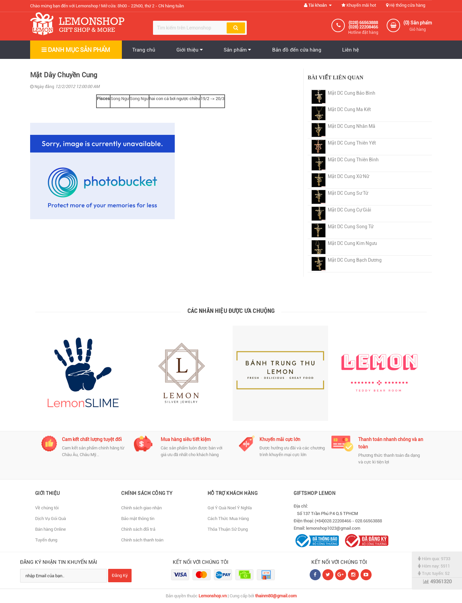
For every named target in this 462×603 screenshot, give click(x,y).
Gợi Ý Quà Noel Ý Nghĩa (230, 507)
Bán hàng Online (50, 529)
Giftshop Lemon (314, 493)
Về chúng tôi (47, 507)
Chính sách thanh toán (142, 539)
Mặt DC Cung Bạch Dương (355, 260)
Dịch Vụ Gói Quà (50, 518)
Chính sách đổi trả (138, 529)
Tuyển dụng (46, 539)
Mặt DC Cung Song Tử (350, 226)
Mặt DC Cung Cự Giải (349, 209)
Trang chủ (144, 50)
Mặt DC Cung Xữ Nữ (348, 176)
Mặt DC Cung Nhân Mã (351, 126)
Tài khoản (317, 5)
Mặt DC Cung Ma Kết (349, 109)
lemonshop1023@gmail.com (333, 528)
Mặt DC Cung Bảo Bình (351, 93)
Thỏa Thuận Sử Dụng (228, 529)
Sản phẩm (238, 50)
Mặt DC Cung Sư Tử (348, 193)
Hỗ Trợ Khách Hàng (233, 493)
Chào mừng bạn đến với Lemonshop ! (107, 5)
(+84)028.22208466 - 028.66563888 (348, 520)
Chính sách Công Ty (146, 493)
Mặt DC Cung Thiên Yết (352, 143)
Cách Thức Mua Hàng (228, 518)
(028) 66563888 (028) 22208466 (363, 24)
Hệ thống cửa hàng (405, 5)
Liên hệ (351, 50)
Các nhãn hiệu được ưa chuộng (231, 310)
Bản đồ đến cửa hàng (297, 50)
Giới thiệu (190, 50)
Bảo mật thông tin (137, 518)
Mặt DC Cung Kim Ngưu (352, 243)
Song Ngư (119, 98)
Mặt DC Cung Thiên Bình (353, 159)
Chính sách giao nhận (141, 507)
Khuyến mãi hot (358, 5)
